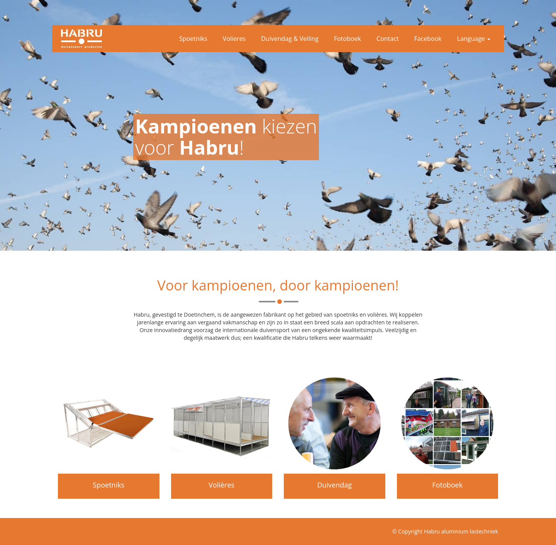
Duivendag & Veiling (290, 38)
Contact (387, 38)
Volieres (234, 38)
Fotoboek (347, 38)
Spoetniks (193, 38)
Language (473, 38)
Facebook (427, 38)
